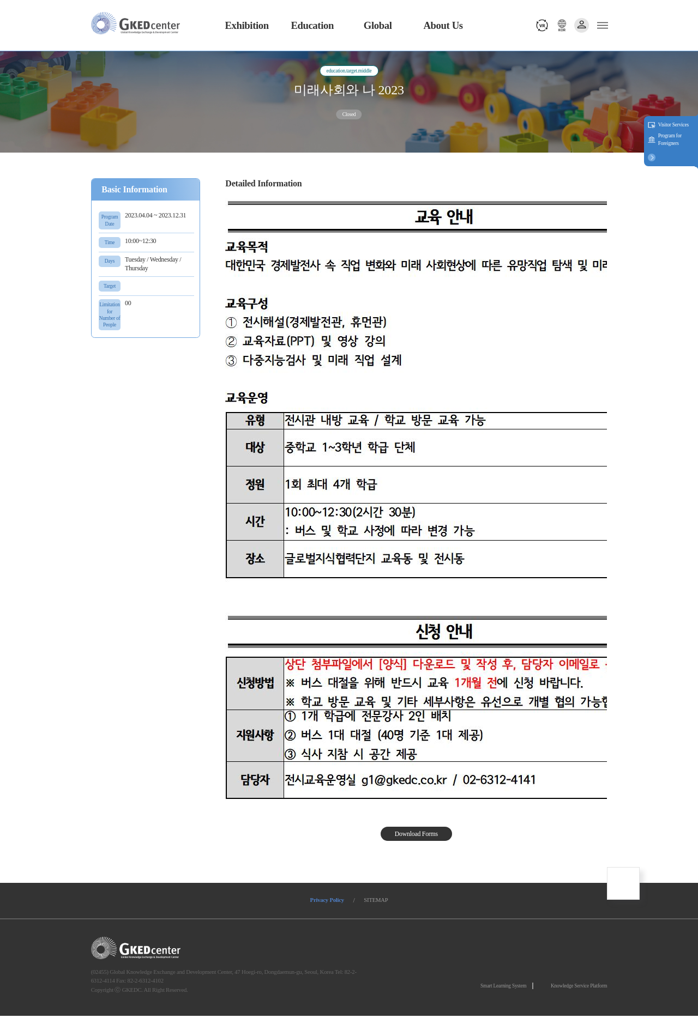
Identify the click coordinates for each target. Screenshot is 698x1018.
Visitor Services (673, 125)
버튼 (651, 157)
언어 (560, 25)
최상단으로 (623, 885)
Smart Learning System (503, 987)
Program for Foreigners (670, 139)
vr (540, 25)
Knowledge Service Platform (579, 987)
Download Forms (416, 835)
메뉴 (601, 25)
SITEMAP (378, 902)
